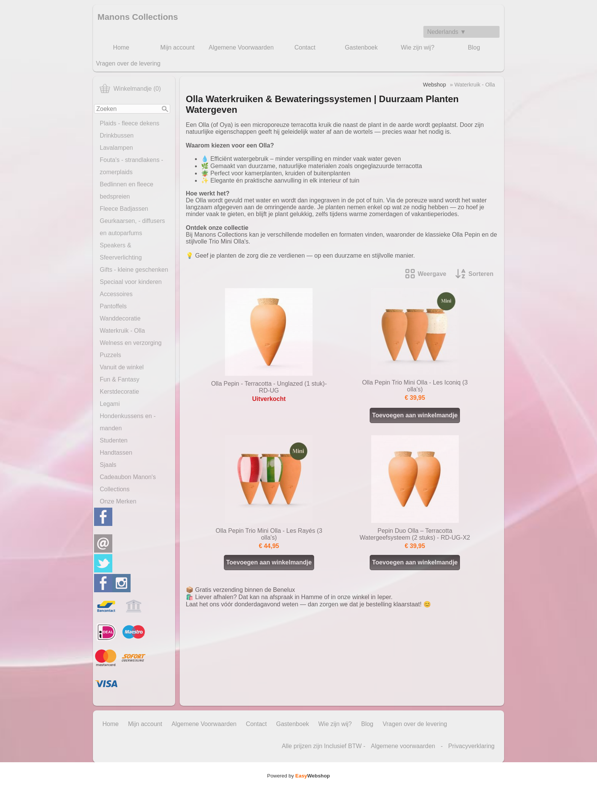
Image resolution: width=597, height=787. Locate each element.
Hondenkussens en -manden (128, 422)
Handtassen (116, 452)
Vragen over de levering (128, 63)
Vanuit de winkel (122, 367)
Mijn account (177, 47)
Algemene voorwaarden (403, 746)
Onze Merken (118, 501)
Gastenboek (361, 47)
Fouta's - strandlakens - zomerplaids (131, 166)
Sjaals (108, 465)
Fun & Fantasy (119, 379)
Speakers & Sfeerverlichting (121, 251)
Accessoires (116, 294)
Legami (110, 404)
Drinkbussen (117, 135)
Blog (474, 47)
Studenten (114, 440)
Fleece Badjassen (124, 208)
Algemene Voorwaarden (241, 47)
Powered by (298, 776)
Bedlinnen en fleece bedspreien (126, 190)
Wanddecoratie (120, 318)
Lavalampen (116, 147)
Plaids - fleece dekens (130, 123)
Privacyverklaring (471, 746)
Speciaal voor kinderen (131, 282)
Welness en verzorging (130, 343)
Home (121, 47)
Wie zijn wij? (417, 47)
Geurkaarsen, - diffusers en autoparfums (132, 227)
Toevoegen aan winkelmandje (415, 415)
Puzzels (110, 355)
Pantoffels (113, 306)
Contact (304, 47)
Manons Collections (137, 17)
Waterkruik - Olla (122, 330)
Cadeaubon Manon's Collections (128, 483)
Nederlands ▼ (446, 32)
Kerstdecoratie (119, 391)
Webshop (434, 85)
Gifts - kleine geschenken (134, 269)
